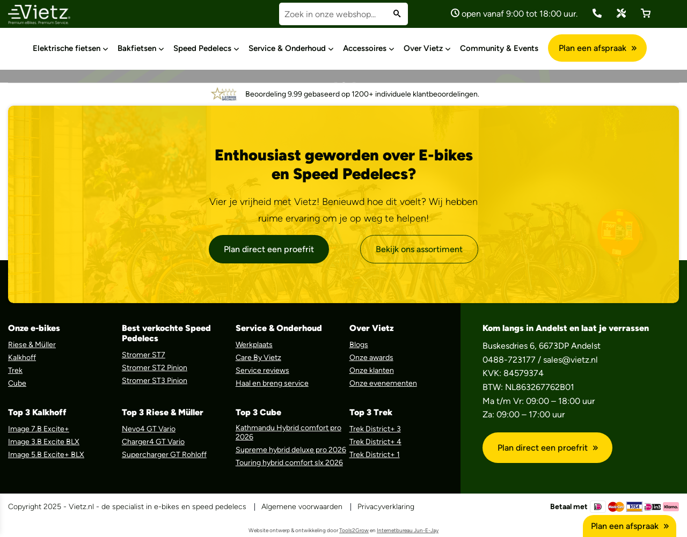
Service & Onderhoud (287, 48)
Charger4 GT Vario (153, 441)
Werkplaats (254, 344)
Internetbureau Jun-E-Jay (407, 530)
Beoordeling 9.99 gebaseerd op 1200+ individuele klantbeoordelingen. (343, 94)
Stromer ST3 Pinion (154, 380)
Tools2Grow (354, 530)
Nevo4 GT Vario (149, 428)
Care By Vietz (258, 357)
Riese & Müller (32, 344)
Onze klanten (371, 370)
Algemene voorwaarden (301, 506)
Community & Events (499, 48)
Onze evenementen (383, 383)
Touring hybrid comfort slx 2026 (289, 462)
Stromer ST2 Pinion (154, 367)
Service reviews (262, 370)
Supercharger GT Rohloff (164, 454)
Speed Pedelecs (202, 48)
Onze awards (371, 357)
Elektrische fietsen (66, 48)
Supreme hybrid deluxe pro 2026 (291, 449)
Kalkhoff (22, 357)
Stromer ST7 (143, 354)
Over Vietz (423, 48)
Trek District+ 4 (375, 441)
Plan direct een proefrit (269, 249)
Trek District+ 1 (374, 454)
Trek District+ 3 (375, 428)
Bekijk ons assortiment (419, 249)
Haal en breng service (272, 383)
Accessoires (364, 48)
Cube (17, 383)
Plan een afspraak (597, 48)
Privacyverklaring (385, 506)
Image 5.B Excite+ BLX (46, 454)
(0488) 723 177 (597, 13)
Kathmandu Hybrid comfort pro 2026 (288, 432)
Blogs (358, 344)
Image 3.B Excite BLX (43, 441)
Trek (15, 370)
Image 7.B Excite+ (38, 428)
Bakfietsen (137, 48)
